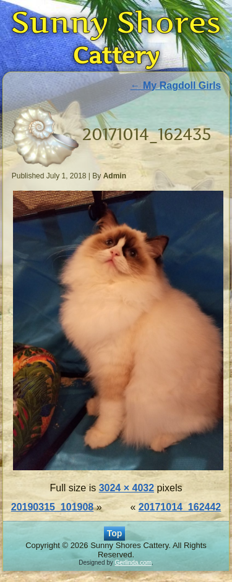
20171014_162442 (180, 507)
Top (114, 533)
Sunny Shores (116, 22)
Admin (114, 176)
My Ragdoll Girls (176, 85)
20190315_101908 (52, 507)
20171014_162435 (147, 134)
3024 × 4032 (126, 488)
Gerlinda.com (133, 562)
